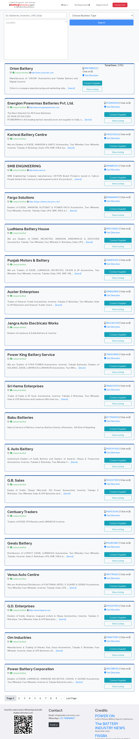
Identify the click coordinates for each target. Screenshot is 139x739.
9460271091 (112, 637)
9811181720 (112, 322)
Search (101, 22)
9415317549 (112, 480)
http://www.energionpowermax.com (44, 107)
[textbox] (35, 22)
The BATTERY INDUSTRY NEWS (116, 727)
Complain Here (120, 5)
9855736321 (112, 228)
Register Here (102, 5)
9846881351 (112, 165)
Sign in (64, 5)
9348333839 (112, 291)
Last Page (71, 698)
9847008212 (90, 68)
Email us (54, 724)
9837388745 (112, 668)
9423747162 (112, 448)
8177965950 (112, 417)
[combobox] (36, 39)
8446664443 (112, 197)
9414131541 (112, 511)
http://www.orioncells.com (42, 72)
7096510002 (112, 354)
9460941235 (112, 260)
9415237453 (112, 605)
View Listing (92, 89)
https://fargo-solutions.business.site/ (44, 201)
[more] (71, 88)
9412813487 (112, 543)
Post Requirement (82, 5)
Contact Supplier (92, 83)
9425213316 (112, 134)
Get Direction (90, 75)
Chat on (88, 71)
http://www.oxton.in (37, 170)
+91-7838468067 (67, 718)
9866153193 (112, 385)
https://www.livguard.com (40, 610)
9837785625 (112, 574)
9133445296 (112, 102)
